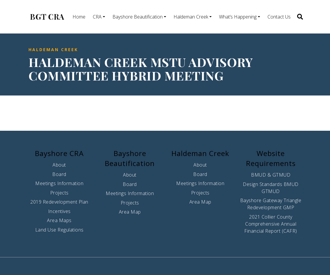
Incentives (59, 211)
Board (59, 174)
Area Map (130, 212)
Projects (59, 193)
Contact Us (279, 17)
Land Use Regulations (59, 230)
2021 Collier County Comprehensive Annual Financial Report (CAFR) (270, 224)
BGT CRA (47, 17)
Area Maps (59, 220)
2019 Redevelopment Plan (59, 202)
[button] (299, 16)
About (59, 165)
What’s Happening (238, 17)
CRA (97, 17)
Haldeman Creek (191, 17)
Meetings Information (59, 183)
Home (79, 17)
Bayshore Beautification (137, 17)
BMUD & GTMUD (270, 175)
